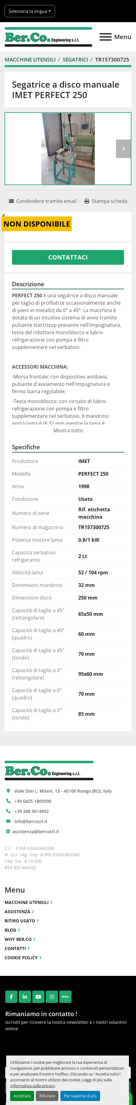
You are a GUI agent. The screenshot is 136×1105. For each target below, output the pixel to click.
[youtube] (38, 997)
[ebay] (65, 997)
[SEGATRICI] (75, 59)
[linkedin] (25, 997)
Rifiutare (47, 1096)
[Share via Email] (42, 201)
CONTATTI (15, 948)
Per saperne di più (80, 1096)
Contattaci (68, 257)
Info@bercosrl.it (30, 821)
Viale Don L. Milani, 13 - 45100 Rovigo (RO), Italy (63, 791)
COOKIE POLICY (21, 957)
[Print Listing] (105, 201)
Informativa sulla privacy (32, 1085)
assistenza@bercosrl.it (36, 831)
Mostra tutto (68, 430)
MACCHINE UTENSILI (27, 902)
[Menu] (105, 37)
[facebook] (11, 997)
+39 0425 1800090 (32, 801)
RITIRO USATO (20, 921)
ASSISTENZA (17, 911)
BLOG (10, 930)
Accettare (22, 1096)
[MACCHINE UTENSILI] (30, 59)
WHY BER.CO (18, 939)
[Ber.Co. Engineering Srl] (49, 770)
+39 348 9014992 (31, 811)
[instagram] (52, 997)
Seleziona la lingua (28, 11)
